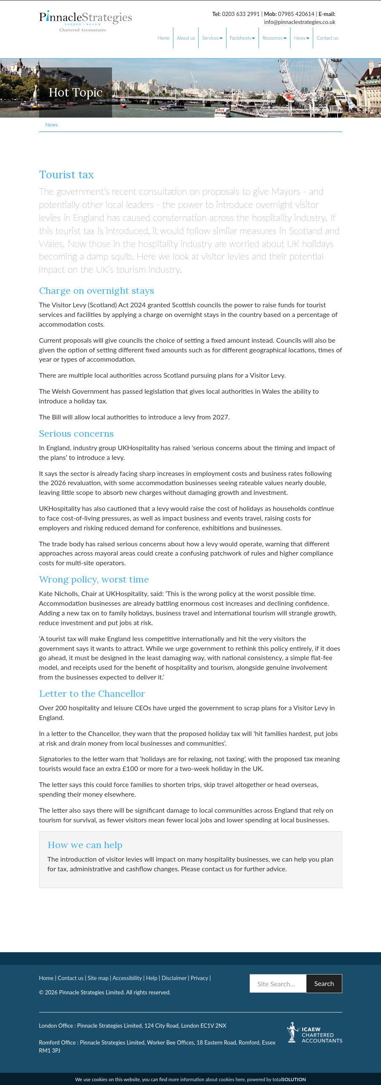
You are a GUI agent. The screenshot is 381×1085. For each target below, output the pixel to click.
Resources (274, 37)
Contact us (327, 37)
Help (151, 978)
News (301, 37)
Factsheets (242, 37)
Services (212, 37)
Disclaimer (174, 978)
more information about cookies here (206, 1079)
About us (186, 37)
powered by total (276, 1079)
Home (163, 37)
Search (324, 983)
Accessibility (127, 978)
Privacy (199, 978)
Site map (98, 978)
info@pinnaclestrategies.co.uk (300, 22)
